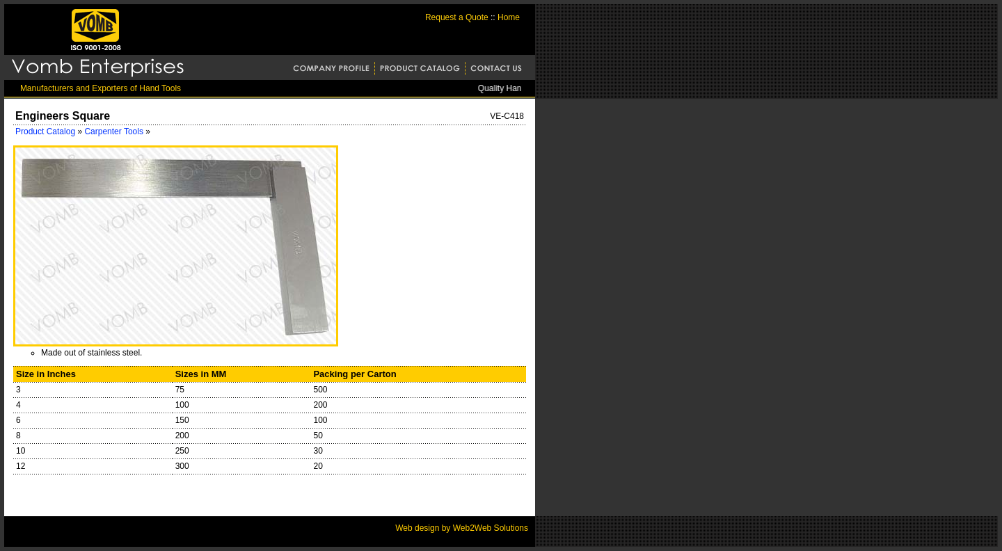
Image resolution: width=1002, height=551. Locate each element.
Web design (417, 528)
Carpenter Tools (114, 131)
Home (509, 17)
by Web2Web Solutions (483, 528)
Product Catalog (45, 131)
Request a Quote (456, 17)
